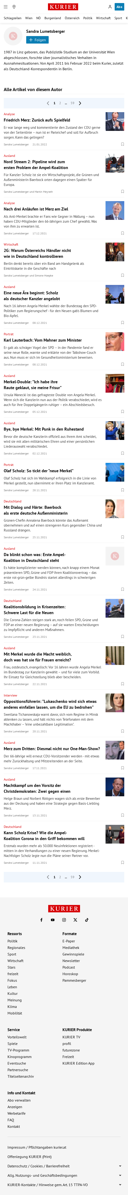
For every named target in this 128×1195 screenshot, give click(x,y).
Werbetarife (16, 1113)
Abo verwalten (19, 1100)
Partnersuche (17, 1069)
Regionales (16, 947)
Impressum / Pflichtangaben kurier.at (36, 1147)
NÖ (38, 18)
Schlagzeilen (13, 18)
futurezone (71, 1050)
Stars (11, 967)
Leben (12, 987)
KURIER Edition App (78, 1063)
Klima (12, 1006)
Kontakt (13, 1126)
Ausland (9, 156)
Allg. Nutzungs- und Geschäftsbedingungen (42, 1175)
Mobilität (14, 1013)
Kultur (12, 993)
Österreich (72, 18)
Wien (29, 18)
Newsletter (71, 960)
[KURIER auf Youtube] (52, 920)
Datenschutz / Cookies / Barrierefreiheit (38, 1166)
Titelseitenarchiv (20, 1076)
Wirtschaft (103, 18)
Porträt (9, 334)
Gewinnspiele (73, 954)
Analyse (9, 114)
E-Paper (68, 941)
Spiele (12, 1043)
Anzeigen (14, 1106)
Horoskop (70, 973)
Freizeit (68, 1056)
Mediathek (70, 947)
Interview (10, 695)
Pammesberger (74, 980)
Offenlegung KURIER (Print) (29, 1156)
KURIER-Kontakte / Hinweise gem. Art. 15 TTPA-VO (47, 1184)
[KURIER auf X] (75, 920)
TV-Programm (18, 1050)
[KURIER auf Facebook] (41, 920)
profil (66, 1043)
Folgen (37, 39)
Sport (118, 18)
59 (72, 103)
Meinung (14, 1000)
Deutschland (13, 501)
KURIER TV (71, 1037)
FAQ (10, 1120)
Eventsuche (16, 1063)
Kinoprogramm (19, 1056)
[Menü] (5, 7)
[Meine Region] (14, 7)
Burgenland (52, 18)
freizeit (12, 973)
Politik (87, 18)
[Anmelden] (110, 7)
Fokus (12, 980)
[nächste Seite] (80, 103)
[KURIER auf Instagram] (64, 920)
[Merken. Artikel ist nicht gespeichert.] (122, 144)
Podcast (68, 967)
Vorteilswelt (16, 1037)
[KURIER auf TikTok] (87, 920)
